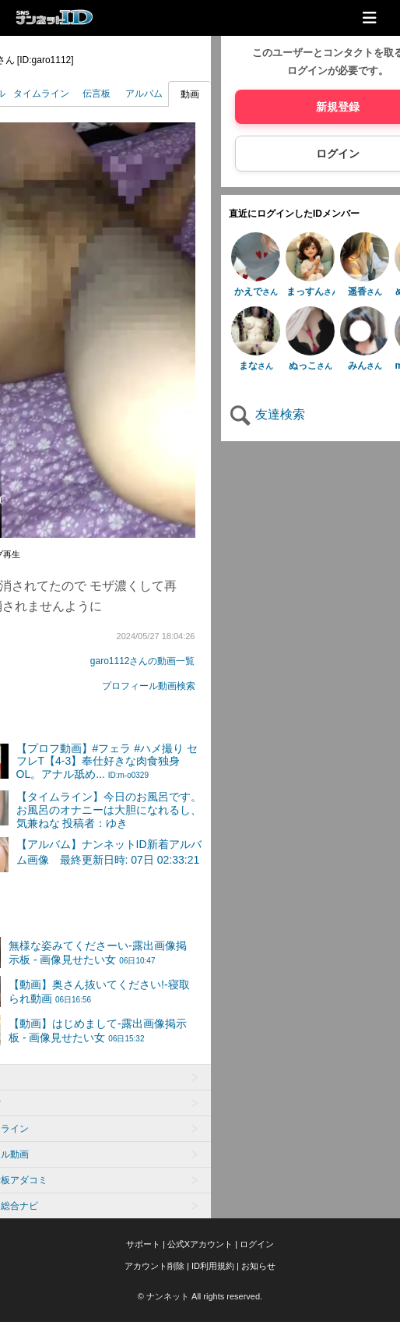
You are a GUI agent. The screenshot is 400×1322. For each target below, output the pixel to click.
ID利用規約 (212, 1266)
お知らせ (258, 1266)
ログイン (257, 1244)
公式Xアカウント (200, 1244)
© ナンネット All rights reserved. (200, 1296)
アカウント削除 (154, 1266)
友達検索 (267, 414)
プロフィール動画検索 (148, 685)
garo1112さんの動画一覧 (142, 661)
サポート (143, 1244)
